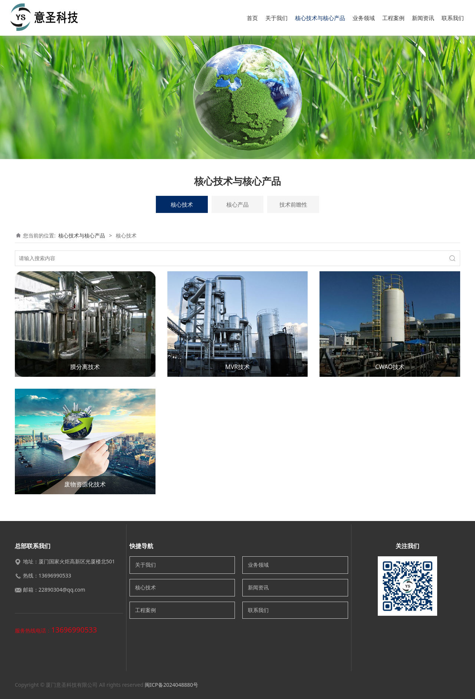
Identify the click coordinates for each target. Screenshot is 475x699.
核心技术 (182, 204)
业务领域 (364, 18)
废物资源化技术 (85, 484)
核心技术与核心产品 (320, 18)
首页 (252, 18)
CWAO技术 (389, 367)
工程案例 (393, 18)
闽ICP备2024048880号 (171, 684)
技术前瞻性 (293, 204)
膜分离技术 (85, 367)
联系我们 (453, 18)
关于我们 (276, 18)
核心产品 (237, 204)
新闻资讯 (423, 18)
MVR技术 (237, 367)
